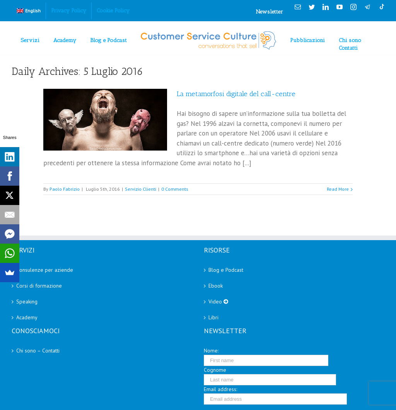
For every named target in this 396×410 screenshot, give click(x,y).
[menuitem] (29, 10)
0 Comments (174, 189)
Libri (213, 317)
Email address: (220, 389)
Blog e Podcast (225, 269)
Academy (27, 317)
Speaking (27, 301)
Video (218, 301)
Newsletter (269, 11)
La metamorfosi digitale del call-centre (236, 94)
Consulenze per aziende (44, 269)
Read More (338, 189)
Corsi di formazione (39, 285)
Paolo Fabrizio (65, 189)
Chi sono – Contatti (38, 350)
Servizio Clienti (140, 189)
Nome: (211, 350)
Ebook (215, 285)
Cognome (215, 369)
